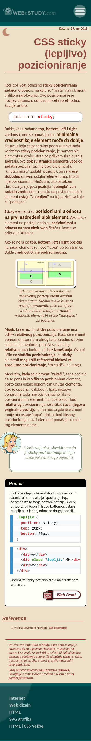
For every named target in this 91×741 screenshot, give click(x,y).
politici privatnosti (21, 679)
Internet (17, 699)
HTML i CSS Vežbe (26, 727)
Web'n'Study (40, 646)
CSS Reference (58, 629)
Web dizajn (20, 706)
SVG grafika (20, 720)
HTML (15, 713)
